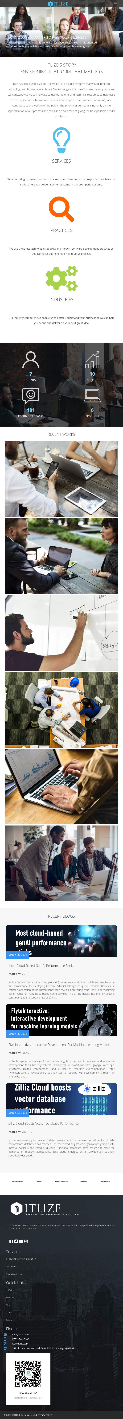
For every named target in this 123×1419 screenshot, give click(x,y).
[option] (17, 1181)
